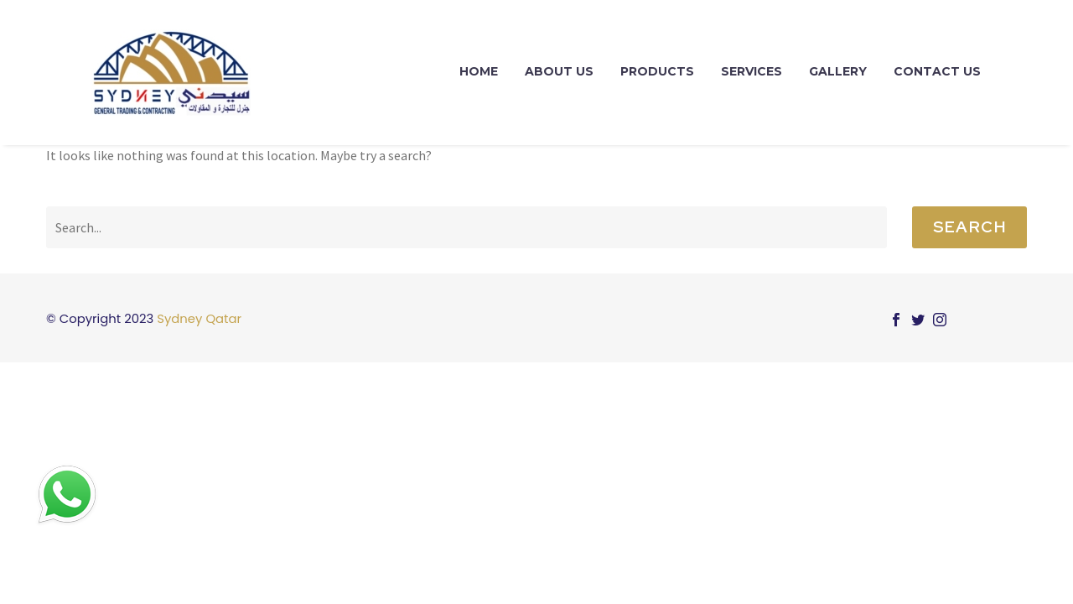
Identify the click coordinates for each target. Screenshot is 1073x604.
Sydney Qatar (199, 318)
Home (478, 71)
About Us (559, 71)
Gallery (838, 71)
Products (657, 71)
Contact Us (937, 71)
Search (969, 226)
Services (751, 71)
